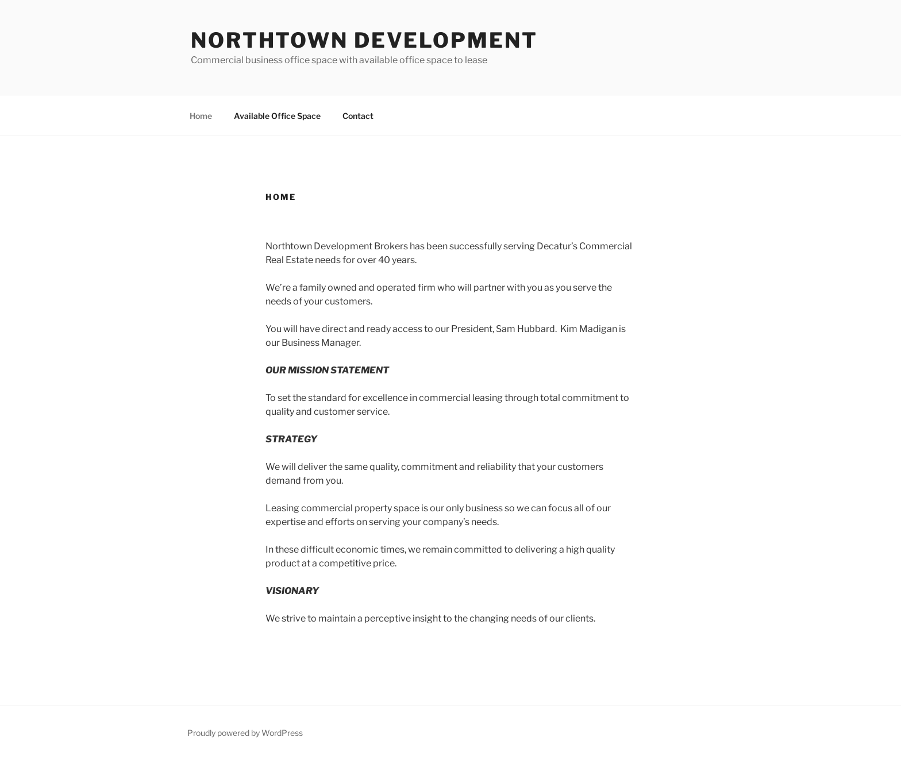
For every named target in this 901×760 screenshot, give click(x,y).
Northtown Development (364, 40)
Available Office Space (277, 116)
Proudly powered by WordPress (245, 733)
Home (201, 116)
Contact (358, 116)
